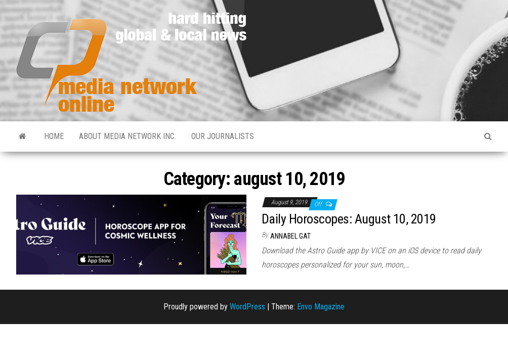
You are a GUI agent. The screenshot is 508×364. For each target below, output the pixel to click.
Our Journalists (222, 136)
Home (54, 136)
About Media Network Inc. (127, 136)
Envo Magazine (321, 306)
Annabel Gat (290, 236)
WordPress (247, 306)
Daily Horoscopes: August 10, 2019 (349, 218)
